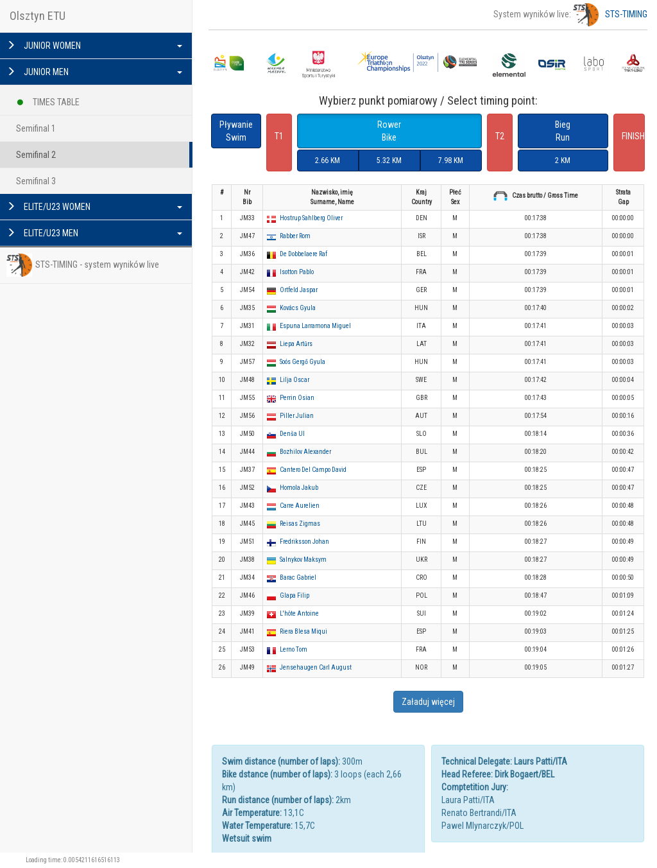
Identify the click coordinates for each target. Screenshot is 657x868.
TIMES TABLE (48, 99)
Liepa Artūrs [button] (296, 343)
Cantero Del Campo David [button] (313, 469)
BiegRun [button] (562, 131)
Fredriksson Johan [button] (304, 541)
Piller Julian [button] (297, 415)
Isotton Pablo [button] (297, 271)
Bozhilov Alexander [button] (305, 451)
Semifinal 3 (36, 181)
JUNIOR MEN (94, 72)
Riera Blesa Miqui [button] (303, 631)
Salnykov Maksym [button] (303, 559)
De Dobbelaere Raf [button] (303, 253)
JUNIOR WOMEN (94, 45)
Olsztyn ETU (37, 15)
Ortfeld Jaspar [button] (299, 289)
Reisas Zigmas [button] (300, 523)
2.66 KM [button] (327, 160)
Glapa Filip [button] (294, 595)
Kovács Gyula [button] (298, 307)
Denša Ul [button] (292, 433)
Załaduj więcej (428, 702)
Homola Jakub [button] (299, 487)
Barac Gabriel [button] (298, 577)
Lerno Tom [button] (293, 649)
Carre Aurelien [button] (300, 505)
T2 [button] (499, 136)
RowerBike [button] (389, 131)
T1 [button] (279, 136)
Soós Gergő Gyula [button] (302, 361)
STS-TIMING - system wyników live (82, 265)
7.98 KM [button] (450, 160)
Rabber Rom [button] (295, 235)
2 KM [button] (562, 160)
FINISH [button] (633, 136)
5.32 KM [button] (389, 160)
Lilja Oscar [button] (294, 379)
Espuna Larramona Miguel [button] (315, 325)
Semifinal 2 (36, 155)
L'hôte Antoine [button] (299, 613)
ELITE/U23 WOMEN (94, 207)
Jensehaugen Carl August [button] (316, 667)
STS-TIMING (610, 14)
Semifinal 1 (36, 128)
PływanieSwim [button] (236, 131)
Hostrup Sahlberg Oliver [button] (311, 217)
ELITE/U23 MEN (94, 233)
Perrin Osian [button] (297, 397)
